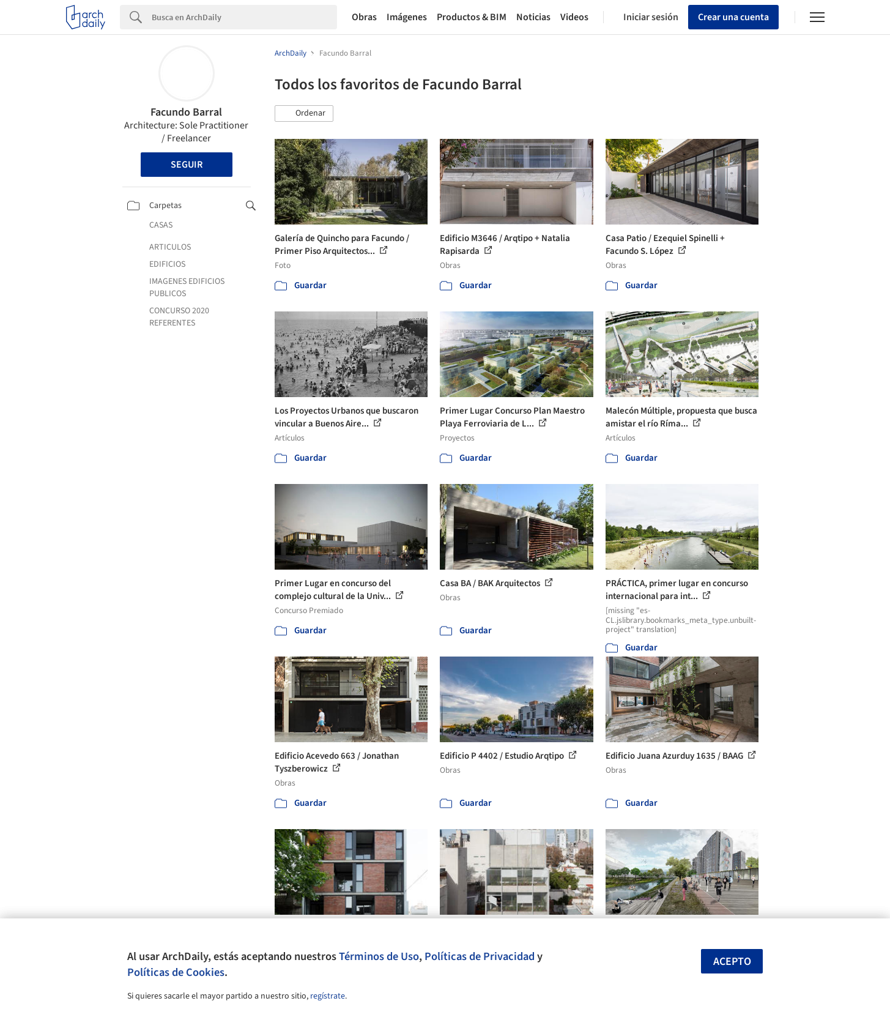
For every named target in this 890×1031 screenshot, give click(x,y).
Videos (574, 17)
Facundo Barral (186, 112)
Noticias (533, 17)
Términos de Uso (379, 956)
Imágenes (407, 17)
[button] (304, 113)
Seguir (186, 164)
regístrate (327, 996)
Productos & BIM (471, 17)
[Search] (244, 17)
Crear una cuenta (733, 17)
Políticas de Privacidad (480, 956)
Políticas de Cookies (175, 972)
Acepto (732, 961)
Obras (364, 17)
